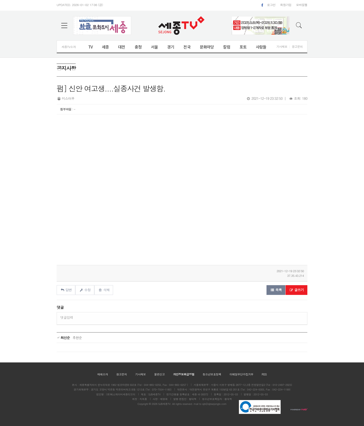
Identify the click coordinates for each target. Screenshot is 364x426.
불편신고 (159, 374)
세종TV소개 (69, 47)
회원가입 (286, 5)
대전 (121, 47)
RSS (264, 374)
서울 (154, 47)
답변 (66, 289)
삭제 (104, 289)
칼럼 (226, 47)
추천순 (77, 337)
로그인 (271, 5)
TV (90, 47)
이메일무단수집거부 (242, 374)
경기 (170, 47)
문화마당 (207, 47)
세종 (105, 47)
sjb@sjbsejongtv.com (214, 404)
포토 (243, 47)
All (173, 404)
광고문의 (297, 46)
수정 (85, 289)
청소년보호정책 (212, 374)
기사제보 (281, 46)
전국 (186, 47)
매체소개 (102, 374)
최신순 (63, 337)
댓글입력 (66, 317)
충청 (138, 47)
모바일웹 (301, 5)
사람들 (261, 47)
